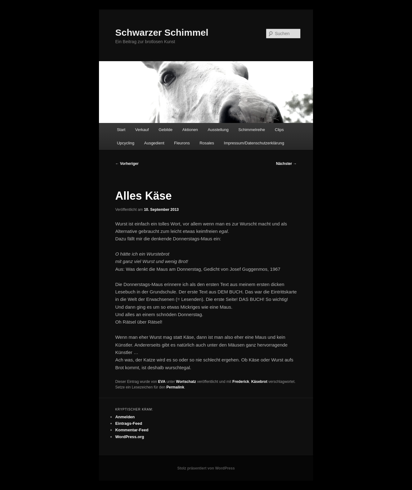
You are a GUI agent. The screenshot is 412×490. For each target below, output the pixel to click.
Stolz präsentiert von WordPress (206, 468)
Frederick (240, 381)
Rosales (206, 143)
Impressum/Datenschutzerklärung (254, 143)
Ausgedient (154, 143)
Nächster (286, 163)
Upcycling (125, 143)
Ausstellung (218, 129)
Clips (279, 129)
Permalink (175, 387)
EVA (162, 381)
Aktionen (190, 129)
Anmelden (125, 417)
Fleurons (182, 143)
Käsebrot (259, 381)
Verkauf (142, 129)
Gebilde (165, 129)
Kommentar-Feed (131, 430)
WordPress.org (129, 436)
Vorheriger (126, 163)
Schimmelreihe (251, 129)
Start (121, 129)
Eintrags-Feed (128, 423)
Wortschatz (186, 381)
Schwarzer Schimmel (161, 32)
